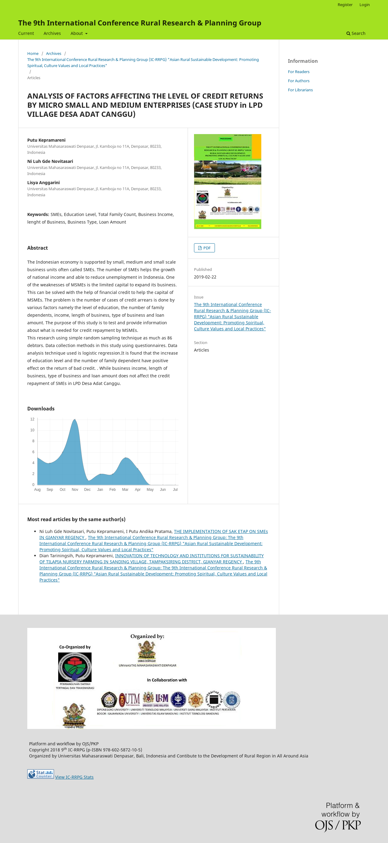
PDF (206, 248)
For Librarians (300, 90)
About (77, 33)
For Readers (298, 71)
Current (26, 33)
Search (356, 33)
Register (345, 4)
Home (32, 53)
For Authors (298, 80)
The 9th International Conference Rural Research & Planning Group (139, 23)
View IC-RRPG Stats (74, 777)
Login (365, 4)
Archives (52, 33)
